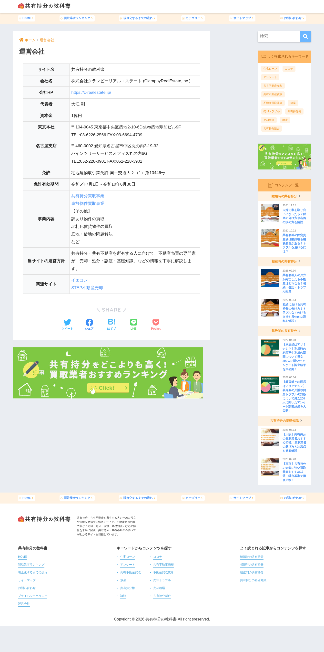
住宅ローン (270, 68)
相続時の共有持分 (251, 564)
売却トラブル (271, 111)
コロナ (289, 68)
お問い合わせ (293, 18)
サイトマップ (242, 18)
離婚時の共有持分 (251, 556)
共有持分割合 (271, 128)
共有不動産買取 (272, 94)
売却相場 (268, 119)
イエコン (79, 280)
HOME (26, 18)
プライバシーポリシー (32, 596)
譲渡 (285, 119)
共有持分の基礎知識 (253, 580)
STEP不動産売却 (87, 287)
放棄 (293, 102)
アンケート (270, 77)
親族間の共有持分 (251, 572)
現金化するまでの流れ (138, 18)
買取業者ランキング (77, 18)
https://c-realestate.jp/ (91, 92)
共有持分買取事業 (87, 196)
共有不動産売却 (272, 85)
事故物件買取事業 (87, 203)
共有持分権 (294, 111)
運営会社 (24, 603)
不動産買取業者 (272, 102)
